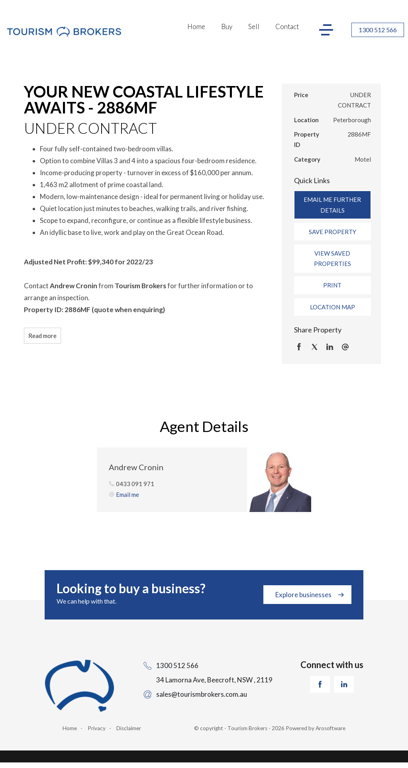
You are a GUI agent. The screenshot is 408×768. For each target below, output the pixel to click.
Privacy (97, 728)
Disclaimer (128, 728)
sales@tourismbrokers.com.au (201, 694)
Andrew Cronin (136, 467)
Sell (253, 26)
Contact (287, 26)
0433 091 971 (135, 483)
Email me (127, 494)
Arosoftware (330, 728)
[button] (332, 231)
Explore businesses (303, 594)
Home (196, 26)
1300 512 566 (378, 29)
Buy (226, 26)
